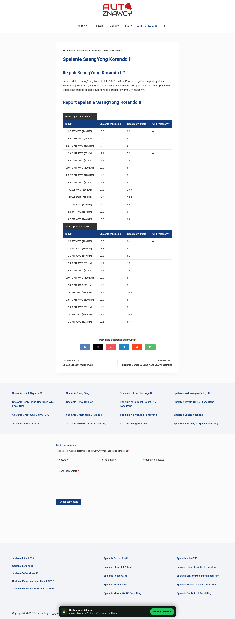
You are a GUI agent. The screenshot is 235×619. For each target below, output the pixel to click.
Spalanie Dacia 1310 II (116, 558)
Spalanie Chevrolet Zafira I (118, 567)
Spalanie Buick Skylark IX (27, 393)
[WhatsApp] (150, 347)
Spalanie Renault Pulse (79, 402)
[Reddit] (137, 347)
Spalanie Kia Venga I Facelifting (138, 414)
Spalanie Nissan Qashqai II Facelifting (196, 423)
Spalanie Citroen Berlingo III (136, 393)
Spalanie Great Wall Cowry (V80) (31, 414)
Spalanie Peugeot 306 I (116, 575)
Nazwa (63, 460)
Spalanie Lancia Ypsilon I (188, 414)
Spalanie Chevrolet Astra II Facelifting (197, 567)
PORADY (127, 26)
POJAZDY (85, 26)
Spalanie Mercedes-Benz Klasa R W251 (33, 581)
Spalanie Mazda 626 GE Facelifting (122, 593)
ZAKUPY (114, 26)
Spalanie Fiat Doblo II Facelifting (194, 593)
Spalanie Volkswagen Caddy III (192, 393)
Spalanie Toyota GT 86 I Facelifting (194, 402)
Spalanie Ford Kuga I (23, 565)
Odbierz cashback (162, 611)
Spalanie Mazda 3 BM (115, 584)
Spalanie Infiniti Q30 (23, 558)
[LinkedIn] (124, 347)
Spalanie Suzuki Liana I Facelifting (86, 423)
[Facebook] (85, 347)
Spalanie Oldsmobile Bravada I (84, 414)
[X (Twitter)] (98, 347)
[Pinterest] (111, 347)
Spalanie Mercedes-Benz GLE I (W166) (33, 588)
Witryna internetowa (153, 459)
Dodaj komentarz (69, 471)
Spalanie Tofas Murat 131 (26, 573)
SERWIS (101, 26)
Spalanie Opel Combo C (26, 423)
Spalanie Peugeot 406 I (133, 423)
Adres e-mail (108, 460)
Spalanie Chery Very (78, 393)
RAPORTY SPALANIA (146, 26)
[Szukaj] (164, 26)
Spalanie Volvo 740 (187, 558)
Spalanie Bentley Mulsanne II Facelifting (198, 575)
